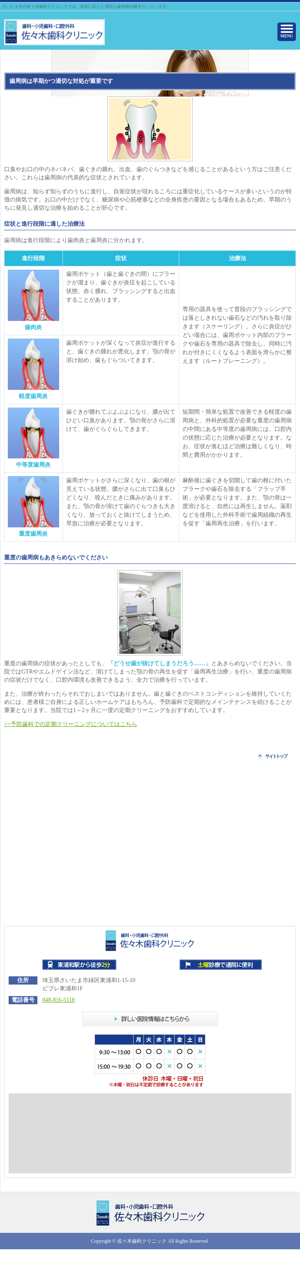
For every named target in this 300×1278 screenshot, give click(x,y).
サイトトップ (273, 756)
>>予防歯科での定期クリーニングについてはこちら (70, 724)
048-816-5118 (58, 1000)
